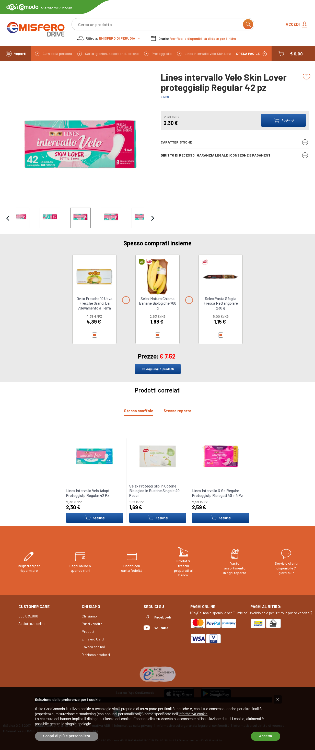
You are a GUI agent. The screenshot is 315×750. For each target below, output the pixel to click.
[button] (290, 53)
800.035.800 (28, 616)
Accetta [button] (265, 736)
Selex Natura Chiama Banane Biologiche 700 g (157, 303)
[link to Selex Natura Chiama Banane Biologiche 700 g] (157, 276)
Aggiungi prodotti (157, 369)
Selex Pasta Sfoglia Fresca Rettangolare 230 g (221, 303)
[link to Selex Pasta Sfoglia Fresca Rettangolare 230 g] (220, 276)
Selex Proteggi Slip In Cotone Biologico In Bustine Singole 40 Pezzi (154, 491)
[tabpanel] (157, 477)
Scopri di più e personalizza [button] (66, 736)
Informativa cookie (193, 714)
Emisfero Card (93, 639)
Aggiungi (94, 518)
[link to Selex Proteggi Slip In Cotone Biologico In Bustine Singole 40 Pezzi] (157, 456)
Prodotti (88, 631)
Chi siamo (89, 616)
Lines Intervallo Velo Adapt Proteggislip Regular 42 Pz (88, 493)
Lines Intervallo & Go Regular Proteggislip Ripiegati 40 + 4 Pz (217, 493)
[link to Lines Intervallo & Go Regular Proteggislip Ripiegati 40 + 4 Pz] (220, 456)
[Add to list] (307, 77)
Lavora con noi (93, 647)
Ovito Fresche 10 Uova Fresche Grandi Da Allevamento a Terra (94, 303)
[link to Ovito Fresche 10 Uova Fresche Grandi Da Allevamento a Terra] (94, 276)
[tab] (138, 411)
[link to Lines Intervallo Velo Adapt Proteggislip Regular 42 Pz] (94, 456)
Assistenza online (31, 623)
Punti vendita (92, 624)
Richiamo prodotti (96, 654)
